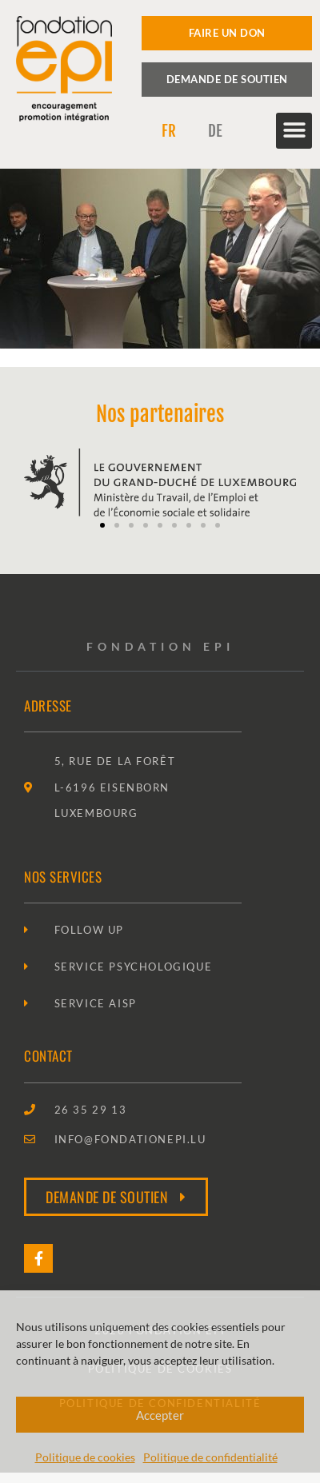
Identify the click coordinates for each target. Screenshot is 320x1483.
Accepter (160, 1415)
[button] (294, 131)
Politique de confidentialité (210, 1457)
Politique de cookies (85, 1457)
